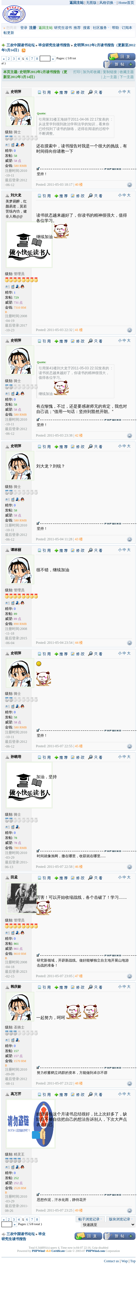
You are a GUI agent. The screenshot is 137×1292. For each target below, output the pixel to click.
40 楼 (79, 184)
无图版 (91, 3)
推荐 (77, 28)
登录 (23, 28)
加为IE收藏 (91, 72)
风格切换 (107, 3)
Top (133, 1261)
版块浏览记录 (121, 1219)
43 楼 (79, 539)
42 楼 (79, 435)
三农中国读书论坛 (20, 45)
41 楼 (79, 330)
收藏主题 (127, 72)
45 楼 (79, 746)
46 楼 (79, 867)
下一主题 (127, 77)
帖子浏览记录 (90, 1219)
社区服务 (101, 28)
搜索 (86, 28)
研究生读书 (63, 28)
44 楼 (79, 643)
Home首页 (126, 3)
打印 (76, 72)
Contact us (111, 1261)
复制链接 (110, 72)
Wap (124, 1261)
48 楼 (79, 1083)
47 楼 (79, 976)
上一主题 (110, 77)
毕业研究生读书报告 (54, 45)
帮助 (115, 28)
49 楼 (79, 1210)
